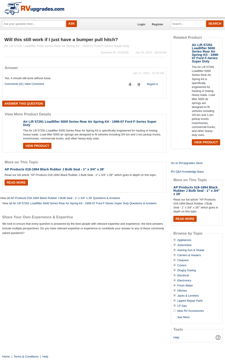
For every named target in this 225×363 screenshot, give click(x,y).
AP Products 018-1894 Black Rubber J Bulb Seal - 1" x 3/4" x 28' (54, 169)
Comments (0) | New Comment (24, 84)
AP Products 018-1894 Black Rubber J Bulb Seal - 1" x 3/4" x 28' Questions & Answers (65, 198)
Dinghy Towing (186, 270)
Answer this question (23, 103)
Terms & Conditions (26, 356)
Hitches (182, 290)
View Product (37, 146)
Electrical (183, 275)
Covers (181, 265)
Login (141, 24)
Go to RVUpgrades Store (187, 163)
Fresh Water (185, 285)
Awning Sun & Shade (190, 250)
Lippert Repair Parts (190, 300)
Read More (16, 182)
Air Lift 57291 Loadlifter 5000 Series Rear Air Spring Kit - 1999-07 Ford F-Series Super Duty (89, 123)
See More (183, 317)
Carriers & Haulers (189, 255)
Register (157, 24)
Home (6, 356)
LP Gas (182, 305)
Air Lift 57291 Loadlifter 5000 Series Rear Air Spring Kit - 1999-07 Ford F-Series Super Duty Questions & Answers (84, 203)
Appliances (184, 240)
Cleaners (183, 260)
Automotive (184, 245)
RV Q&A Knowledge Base (187, 171)
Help (176, 337)
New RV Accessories (190, 310)
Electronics (184, 280)
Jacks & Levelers (188, 295)
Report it (152, 84)
